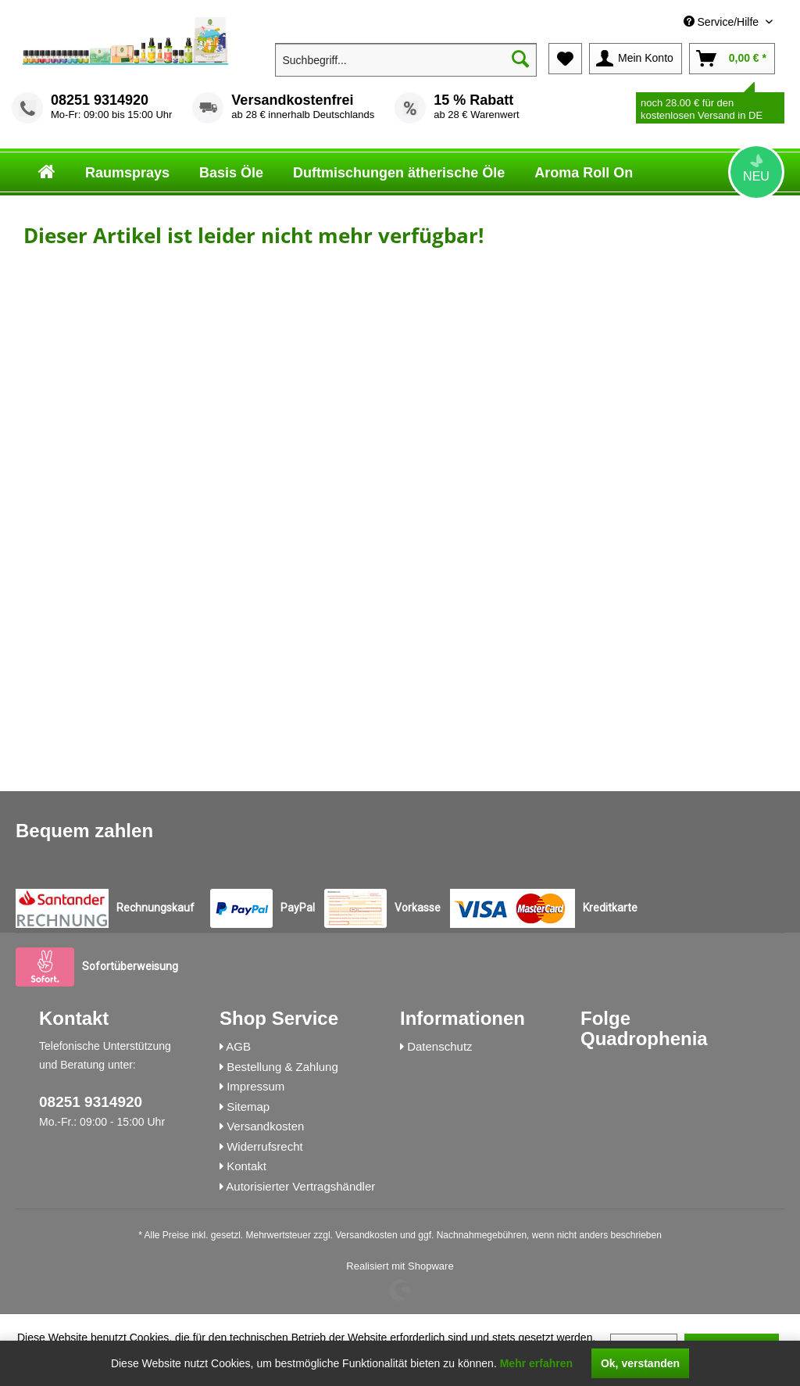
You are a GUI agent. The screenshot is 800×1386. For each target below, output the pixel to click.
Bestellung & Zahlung (282, 1066)
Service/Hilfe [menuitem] (723, 22)
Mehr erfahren (536, 1363)
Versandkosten (265, 1126)
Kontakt (246, 1166)
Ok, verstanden (640, 1363)
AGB (238, 1046)
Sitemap (248, 1106)
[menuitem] (660, 22)
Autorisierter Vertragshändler (300, 1186)
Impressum (255, 1086)
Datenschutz (439, 1046)
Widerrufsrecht (265, 1146)
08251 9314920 (99, 100)
